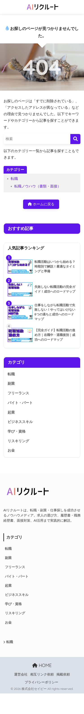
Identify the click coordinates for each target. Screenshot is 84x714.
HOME (42, 665)
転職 (14, 179)
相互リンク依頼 (42, 674)
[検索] (75, 139)
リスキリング (18, 441)
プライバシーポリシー (41, 682)
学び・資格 (17, 431)
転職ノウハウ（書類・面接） (37, 186)
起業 (11, 412)
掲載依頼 (63, 674)
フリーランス (18, 393)
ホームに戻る (41, 204)
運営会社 (21, 674)
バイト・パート (20, 403)
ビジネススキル (20, 422)
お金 (11, 450)
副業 (11, 383)
